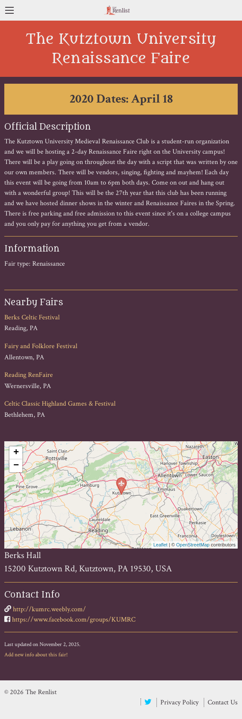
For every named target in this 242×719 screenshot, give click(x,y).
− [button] (16, 465)
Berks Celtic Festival (32, 317)
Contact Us (223, 702)
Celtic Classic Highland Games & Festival (60, 403)
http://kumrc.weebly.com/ (49, 609)
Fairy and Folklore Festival (40, 346)
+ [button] (16, 452)
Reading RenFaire (28, 374)
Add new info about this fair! (36, 654)
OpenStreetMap (193, 544)
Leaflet (160, 544)
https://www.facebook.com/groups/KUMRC (73, 619)
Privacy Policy (179, 702)
